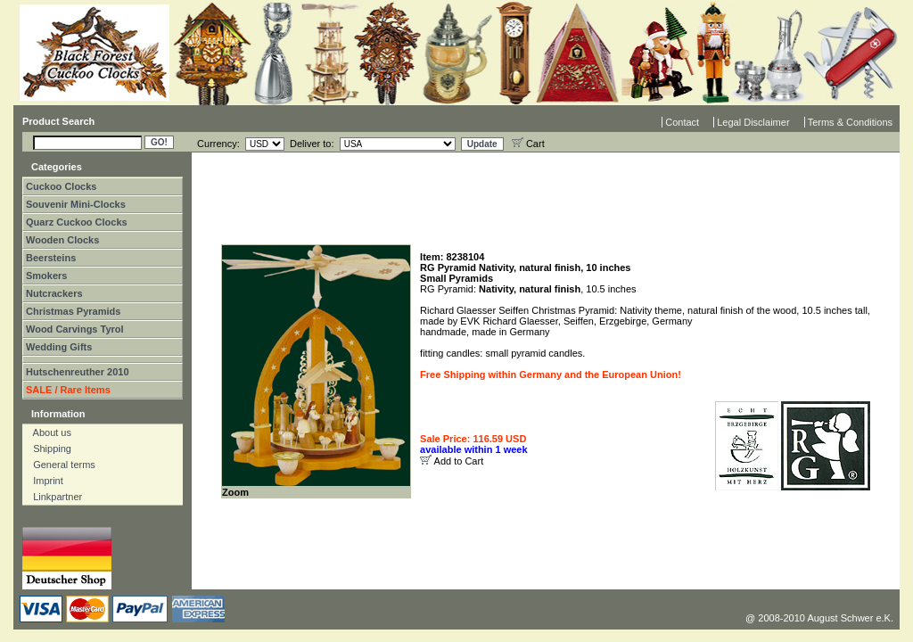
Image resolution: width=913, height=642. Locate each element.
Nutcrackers (54, 293)
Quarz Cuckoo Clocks (76, 222)
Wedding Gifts (59, 347)
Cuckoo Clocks (61, 186)
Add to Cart (459, 461)
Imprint (44, 480)
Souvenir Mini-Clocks (76, 204)
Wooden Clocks (62, 240)
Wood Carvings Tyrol (75, 329)
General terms (60, 464)
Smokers (46, 275)
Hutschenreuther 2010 (77, 371)
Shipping (48, 448)
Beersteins (51, 257)
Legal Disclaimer (753, 122)
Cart (528, 143)
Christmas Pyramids (73, 311)
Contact (682, 122)
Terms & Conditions (850, 122)
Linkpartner (53, 496)
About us (48, 432)
